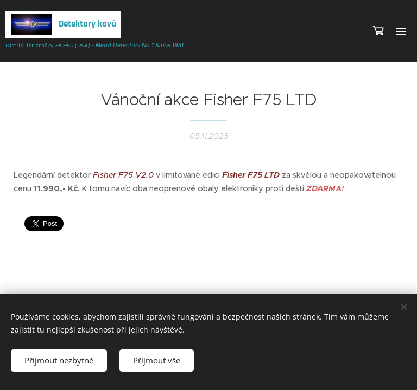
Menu (401, 31)
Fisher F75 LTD (251, 175)
